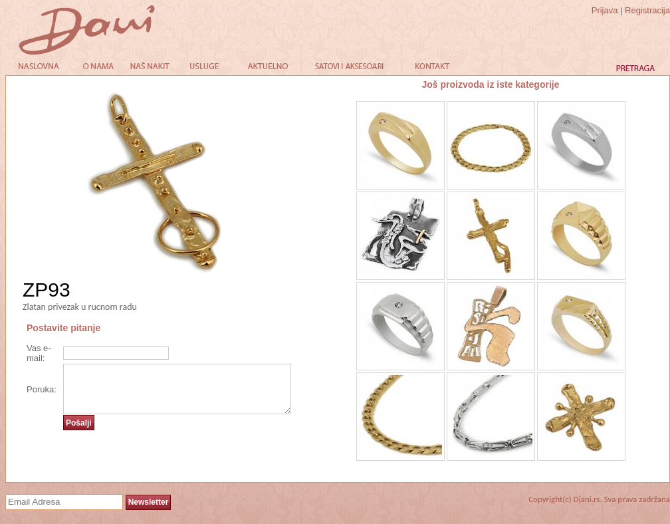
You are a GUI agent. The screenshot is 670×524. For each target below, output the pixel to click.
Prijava (605, 10)
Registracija (647, 10)
